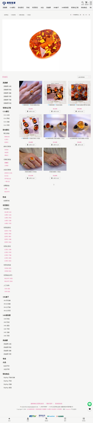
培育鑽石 (6, 209)
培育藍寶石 (7, 227)
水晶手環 (6, 369)
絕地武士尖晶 (8, 173)
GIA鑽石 (12, 7)
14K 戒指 (6, 325)
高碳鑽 (48, 7)
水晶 (42, 7)
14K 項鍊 (6, 332)
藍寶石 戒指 (8, 233)
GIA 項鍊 (6, 122)
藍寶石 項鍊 (8, 239)
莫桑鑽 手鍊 (7, 100)
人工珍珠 (6, 285)
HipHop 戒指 (8, 387)
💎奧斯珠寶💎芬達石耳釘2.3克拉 (30, 138)
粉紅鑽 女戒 (8, 212)
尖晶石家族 (7, 169)
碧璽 (6, 189)
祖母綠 (6, 149)
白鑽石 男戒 (8, 217)
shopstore (68, 409)
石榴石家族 (21, 15)
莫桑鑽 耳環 (7, 96)
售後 (91, 7)
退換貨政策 (58, 403)
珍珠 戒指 (7, 288)
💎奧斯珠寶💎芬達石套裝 (55, 105)
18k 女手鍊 (7, 307)
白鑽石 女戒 (8, 215)
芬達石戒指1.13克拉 (55, 171)
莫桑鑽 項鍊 (7, 93)
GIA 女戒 (6, 115)
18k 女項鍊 (7, 304)
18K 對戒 (6, 322)
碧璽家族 (6, 185)
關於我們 (49, 403)
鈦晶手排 (6, 366)
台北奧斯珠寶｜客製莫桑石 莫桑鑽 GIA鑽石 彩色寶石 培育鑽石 (44, 409)
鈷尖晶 (6, 176)
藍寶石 (6, 142)
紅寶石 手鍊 (8, 255)
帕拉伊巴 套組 (9, 281)
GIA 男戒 (6, 118)
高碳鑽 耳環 (7, 354)
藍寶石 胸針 (8, 236)
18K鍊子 (56, 7)
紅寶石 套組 (8, 261)
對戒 (28, 7)
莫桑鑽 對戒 (7, 103)
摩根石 (6, 155)
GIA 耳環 (6, 125)
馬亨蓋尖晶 (8, 178)
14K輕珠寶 (65, 7)
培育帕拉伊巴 (8, 275)
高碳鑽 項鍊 (7, 350)
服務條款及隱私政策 (37, 403)
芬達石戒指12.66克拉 (31, 171)
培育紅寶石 (7, 246)
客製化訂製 (74, 7)
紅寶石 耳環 (8, 252)
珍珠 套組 (7, 291)
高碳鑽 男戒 (7, 347)
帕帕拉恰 (7, 136)
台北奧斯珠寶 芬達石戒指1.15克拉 (55, 138)
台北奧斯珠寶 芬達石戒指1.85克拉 (79, 138)
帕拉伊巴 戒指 (9, 278)
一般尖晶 (7, 181)
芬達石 (29, 15)
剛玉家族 (6, 133)
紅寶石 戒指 (8, 258)
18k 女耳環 (7, 310)
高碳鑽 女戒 (7, 344)
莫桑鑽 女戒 (7, 86)
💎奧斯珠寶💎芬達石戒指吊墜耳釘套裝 (79, 105)
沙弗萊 (6, 165)
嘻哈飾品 (84, 7)
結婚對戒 (6, 200)
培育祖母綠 (7, 265)
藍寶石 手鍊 (8, 231)
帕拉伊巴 (7, 191)
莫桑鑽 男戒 (7, 89)
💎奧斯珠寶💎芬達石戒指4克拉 (31, 105)
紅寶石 (6, 139)
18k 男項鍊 (7, 300)
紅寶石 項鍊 (8, 249)
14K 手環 (6, 329)
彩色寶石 (21, 7)
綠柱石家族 (7, 146)
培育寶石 (35, 7)
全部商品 (6, 15)
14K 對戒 (6, 319)
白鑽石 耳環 (8, 223)
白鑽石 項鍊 (8, 220)
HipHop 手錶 (8, 381)
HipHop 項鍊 (8, 384)
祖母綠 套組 (8, 271)
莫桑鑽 (5, 7)
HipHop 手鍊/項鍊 (9, 377)
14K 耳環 (6, 335)
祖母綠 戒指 (8, 268)
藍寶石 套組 (8, 242)
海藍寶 (6, 152)
